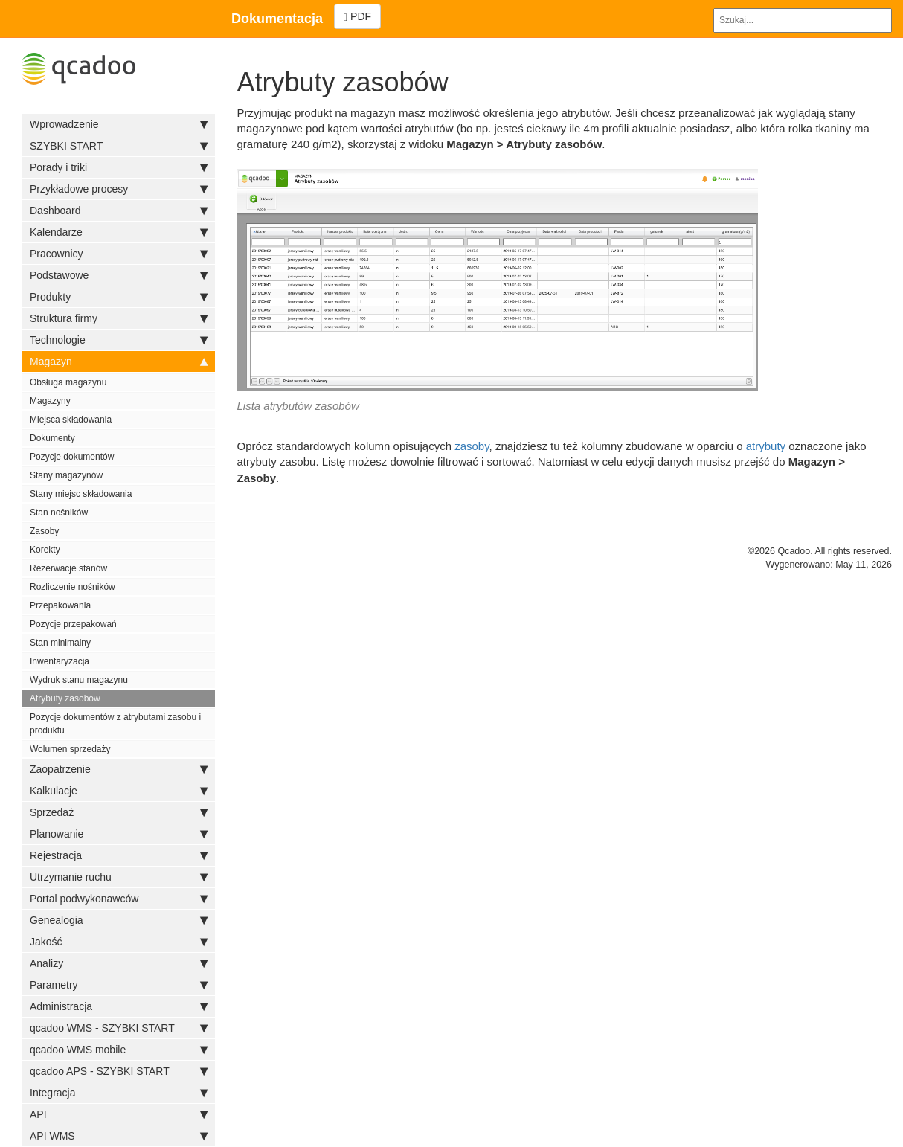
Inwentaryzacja (59, 661)
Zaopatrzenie (119, 769)
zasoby (471, 446)
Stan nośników (59, 512)
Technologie (119, 339)
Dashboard (119, 210)
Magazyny (50, 401)
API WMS (119, 1135)
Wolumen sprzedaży (70, 749)
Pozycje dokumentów (72, 457)
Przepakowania (60, 605)
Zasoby (44, 531)
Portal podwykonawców (119, 898)
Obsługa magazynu (68, 382)
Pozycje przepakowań (73, 624)
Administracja (119, 1006)
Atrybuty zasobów (65, 698)
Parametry (119, 984)
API (119, 1114)
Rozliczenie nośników (72, 587)
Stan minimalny (60, 642)
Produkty (119, 296)
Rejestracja (119, 855)
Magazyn (119, 361)
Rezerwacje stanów (68, 568)
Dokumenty (52, 438)
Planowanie (119, 833)
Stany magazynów (66, 475)
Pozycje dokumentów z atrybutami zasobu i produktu (115, 724)
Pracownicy (119, 253)
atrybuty (765, 446)
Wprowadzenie (119, 124)
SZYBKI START (119, 145)
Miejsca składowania (71, 419)
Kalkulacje (119, 790)
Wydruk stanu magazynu (79, 680)
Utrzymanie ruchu (119, 877)
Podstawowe (119, 275)
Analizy (119, 963)
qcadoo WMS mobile (119, 1049)
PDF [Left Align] (357, 16)
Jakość (119, 941)
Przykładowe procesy (119, 188)
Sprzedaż (119, 812)
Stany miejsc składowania (81, 494)
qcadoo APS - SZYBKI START (119, 1071)
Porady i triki (119, 167)
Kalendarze (119, 232)
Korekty (45, 549)
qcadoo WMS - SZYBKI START (119, 1028)
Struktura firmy (119, 318)
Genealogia (119, 920)
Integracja (119, 1092)
